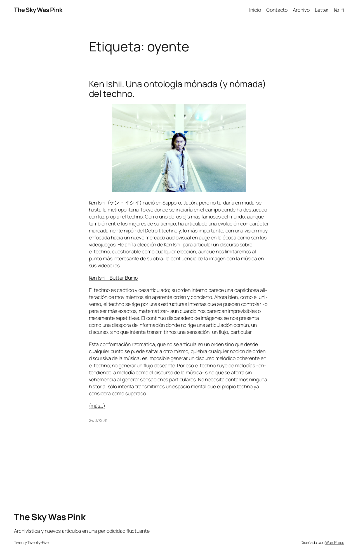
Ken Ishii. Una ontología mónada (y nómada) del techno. (178, 89)
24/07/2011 (98, 420)
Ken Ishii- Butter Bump (113, 277)
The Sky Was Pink (38, 10)
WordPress (334, 542)
